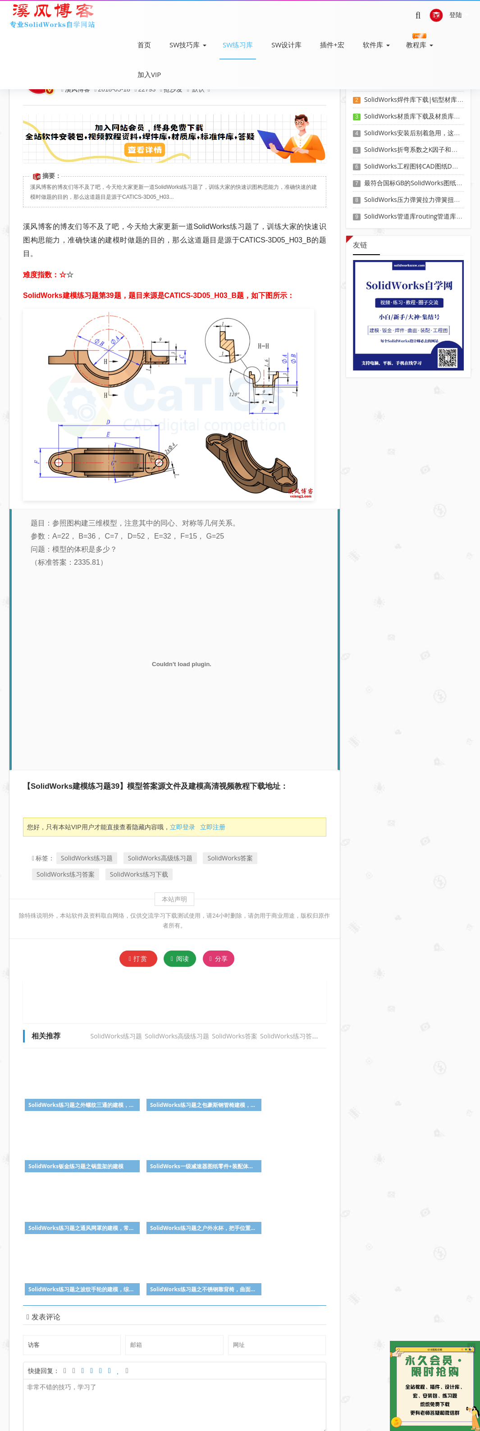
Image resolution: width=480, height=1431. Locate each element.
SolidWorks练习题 (87, 858)
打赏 (138, 958)
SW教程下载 (147, 1403)
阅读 (180, 958)
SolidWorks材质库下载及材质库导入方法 (421, 116)
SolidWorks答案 (230, 858)
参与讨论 (312, 1339)
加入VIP (149, 74)
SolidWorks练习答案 (66, 874)
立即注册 (212, 827)
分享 (219, 958)
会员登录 (217, 1403)
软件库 (373, 44)
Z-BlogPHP (256, 1416)
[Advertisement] (187, 1000)
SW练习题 (185, 1403)
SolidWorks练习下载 (139, 874)
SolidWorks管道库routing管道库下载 (416, 216)
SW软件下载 (106, 1403)
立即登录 (182, 827)
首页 (144, 44)
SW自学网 (210, 1416)
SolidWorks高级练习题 (160, 858)
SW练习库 (238, 44)
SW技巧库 (184, 44)
